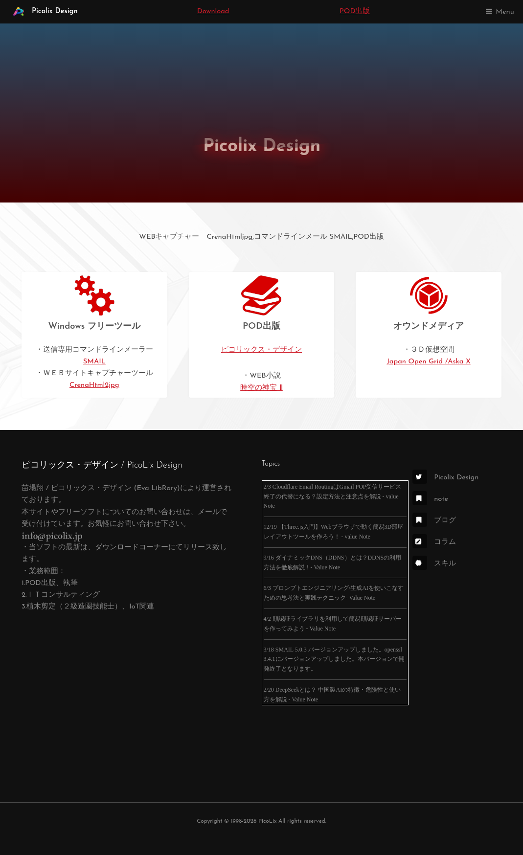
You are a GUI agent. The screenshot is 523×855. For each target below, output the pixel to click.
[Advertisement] (127, 715)
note (430, 499)
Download (213, 11)
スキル (434, 563)
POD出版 (355, 11)
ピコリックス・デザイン (261, 350)
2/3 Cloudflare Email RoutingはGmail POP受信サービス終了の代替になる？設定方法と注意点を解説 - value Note (333, 496)
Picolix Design (43, 11)
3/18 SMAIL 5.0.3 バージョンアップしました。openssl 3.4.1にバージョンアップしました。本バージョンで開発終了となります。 (334, 659)
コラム (434, 542)
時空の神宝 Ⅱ (261, 388)
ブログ (434, 520)
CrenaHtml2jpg (94, 385)
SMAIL (94, 361)
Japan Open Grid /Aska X (429, 361)
